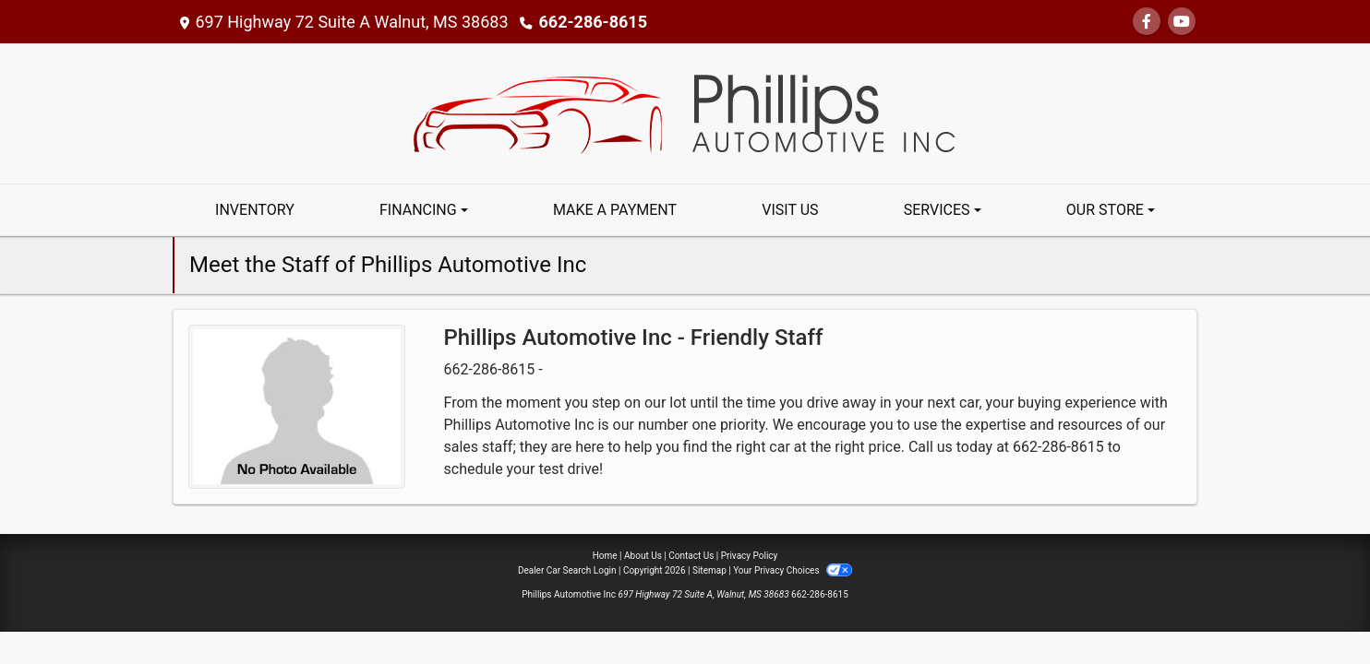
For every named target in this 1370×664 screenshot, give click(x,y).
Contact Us (691, 556)
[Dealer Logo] (685, 112)
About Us (643, 556)
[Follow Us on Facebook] (1146, 21)
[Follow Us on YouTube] (1182, 21)
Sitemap (709, 570)
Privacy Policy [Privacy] (749, 556)
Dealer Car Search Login (567, 570)
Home (605, 556)
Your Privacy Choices (792, 570)
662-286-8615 (593, 21)
